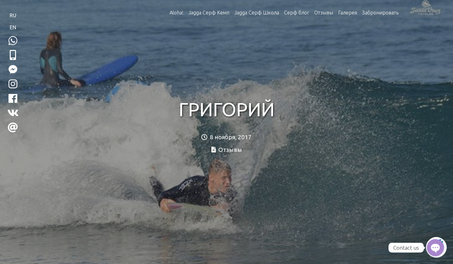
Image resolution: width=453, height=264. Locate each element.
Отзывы (323, 12)
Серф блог (296, 12)
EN (13, 27)
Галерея (347, 12)
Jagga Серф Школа (256, 12)
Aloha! (176, 12)
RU (13, 15)
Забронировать (380, 12)
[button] (13, 55)
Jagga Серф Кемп (208, 12)
